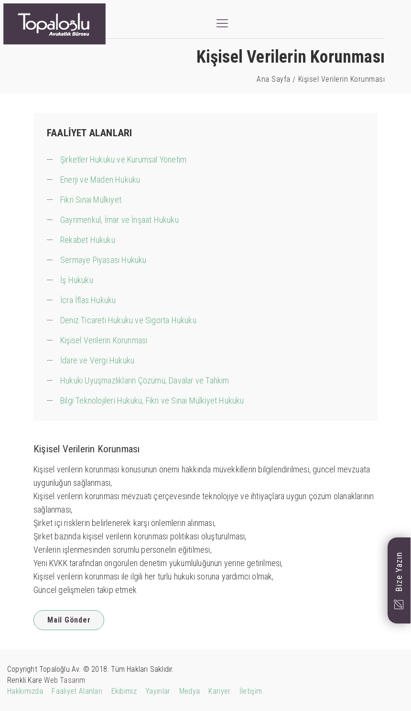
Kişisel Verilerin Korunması (103, 340)
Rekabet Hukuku (87, 240)
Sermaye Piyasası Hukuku (103, 260)
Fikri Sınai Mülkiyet (90, 200)
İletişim (250, 691)
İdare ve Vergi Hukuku (97, 360)
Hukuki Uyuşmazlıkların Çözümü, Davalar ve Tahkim (144, 380)
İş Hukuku (76, 280)
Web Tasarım (64, 680)
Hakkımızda (25, 691)
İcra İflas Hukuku (88, 300)
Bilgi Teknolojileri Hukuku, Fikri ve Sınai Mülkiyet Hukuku (152, 400)
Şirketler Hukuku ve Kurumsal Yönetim (123, 159)
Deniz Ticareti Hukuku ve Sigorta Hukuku (128, 320)
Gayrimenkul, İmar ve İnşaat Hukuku (119, 220)
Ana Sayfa (274, 79)
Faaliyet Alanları (77, 691)
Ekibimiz (124, 691)
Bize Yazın (399, 580)
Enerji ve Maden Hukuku (100, 180)
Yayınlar (157, 691)
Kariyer (219, 691)
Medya (189, 691)
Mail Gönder (68, 619)
